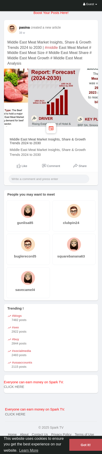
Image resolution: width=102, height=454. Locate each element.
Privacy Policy (61, 434)
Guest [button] (90, 4)
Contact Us (40, 434)
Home (12, 434)
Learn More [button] (28, 450)
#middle (51, 48)
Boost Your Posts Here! (51, 13)
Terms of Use (84, 434)
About (24, 434)
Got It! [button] (86, 445)
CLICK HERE (14, 387)
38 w (22, 32)
